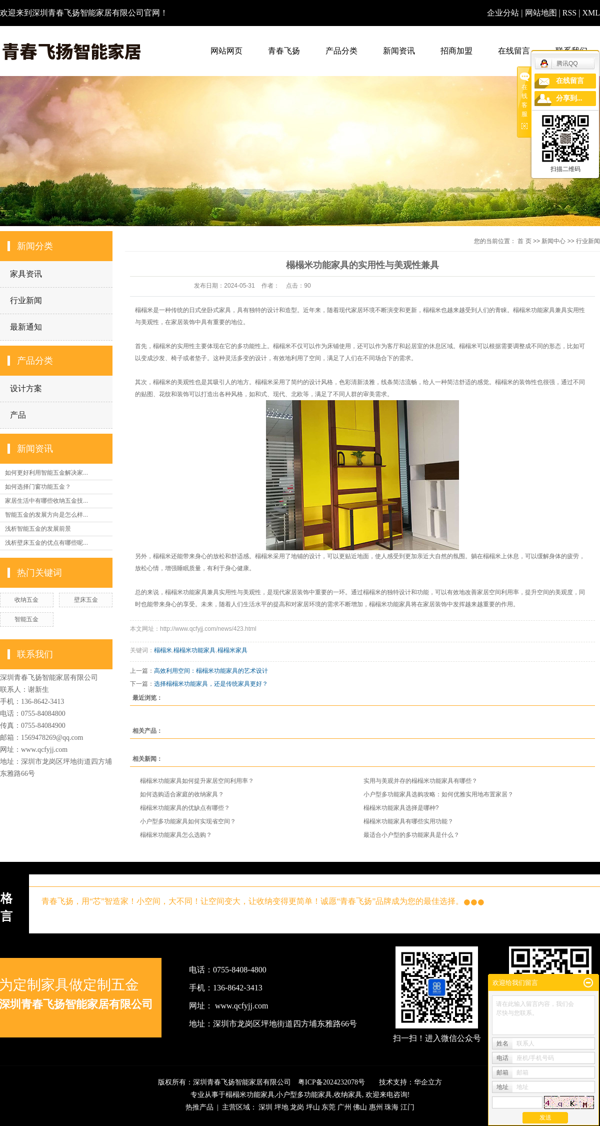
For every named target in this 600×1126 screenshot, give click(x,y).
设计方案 (26, 388)
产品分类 (342, 51)
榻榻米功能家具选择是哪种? (401, 807)
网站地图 (542, 13)
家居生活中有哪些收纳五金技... (46, 500)
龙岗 (297, 1107)
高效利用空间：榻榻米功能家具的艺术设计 (211, 670)
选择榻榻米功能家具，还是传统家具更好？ (211, 683)
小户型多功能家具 (304, 1094)
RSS (569, 13)
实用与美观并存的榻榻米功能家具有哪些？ (421, 780)
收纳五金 (26, 599)
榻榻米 (163, 650)
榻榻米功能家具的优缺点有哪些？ (185, 807)
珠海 (391, 1107)
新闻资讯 (399, 51)
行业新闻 (26, 300)
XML (591, 13)
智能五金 (26, 619)
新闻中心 (554, 241)
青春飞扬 (284, 51)
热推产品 (200, 1107)
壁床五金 (86, 599)
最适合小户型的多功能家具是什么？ (412, 834)
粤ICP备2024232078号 (331, 1082)
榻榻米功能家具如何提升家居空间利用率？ (197, 780)
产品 (18, 415)
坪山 (313, 1107)
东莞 (329, 1107)
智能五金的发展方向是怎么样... (46, 514)
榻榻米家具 (233, 650)
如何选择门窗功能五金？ (38, 486)
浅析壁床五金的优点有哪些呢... (46, 542)
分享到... (569, 98)
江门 (407, 1107)
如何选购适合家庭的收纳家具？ (182, 794)
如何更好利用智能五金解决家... (46, 472)
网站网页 (226, 51)
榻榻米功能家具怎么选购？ (176, 834)
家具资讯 (26, 274)
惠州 (376, 1107)
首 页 (524, 241)
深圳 (265, 1107)
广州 (345, 1107)
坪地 (281, 1107)
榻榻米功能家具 (195, 650)
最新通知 (26, 327)
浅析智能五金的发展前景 (38, 528)
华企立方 (428, 1082)
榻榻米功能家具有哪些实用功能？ (409, 821)
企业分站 (503, 13)
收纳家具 (348, 1094)
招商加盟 (456, 51)
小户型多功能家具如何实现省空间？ (188, 821)
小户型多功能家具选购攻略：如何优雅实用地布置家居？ (439, 794)
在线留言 (514, 51)
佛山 (360, 1107)
